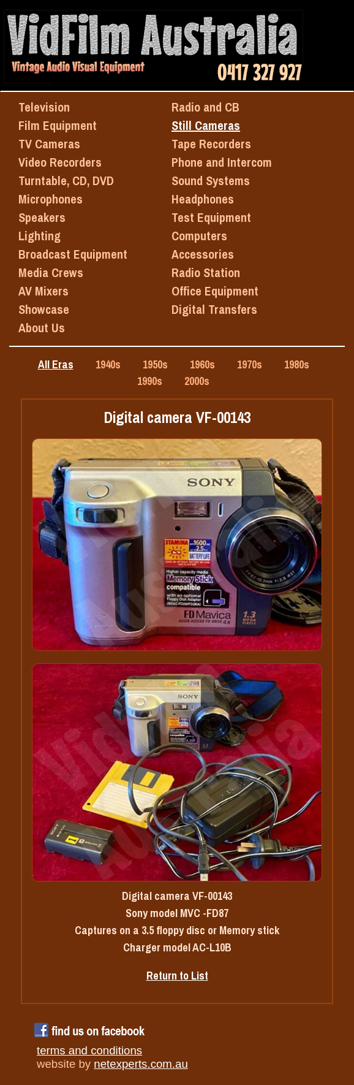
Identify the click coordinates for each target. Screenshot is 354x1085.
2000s (196, 381)
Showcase (43, 309)
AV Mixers (43, 291)
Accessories (202, 254)
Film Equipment (57, 125)
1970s (249, 364)
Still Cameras (205, 125)
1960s (202, 364)
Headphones (202, 199)
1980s (296, 364)
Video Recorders (60, 162)
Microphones (50, 199)
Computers (199, 235)
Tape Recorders (211, 143)
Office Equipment (214, 291)
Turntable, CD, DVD (66, 180)
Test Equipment (211, 217)
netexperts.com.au (140, 1063)
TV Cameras (49, 143)
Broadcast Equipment (72, 254)
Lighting (39, 235)
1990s (149, 381)
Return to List (177, 975)
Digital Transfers (214, 309)
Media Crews (50, 272)
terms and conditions (89, 1050)
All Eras (55, 364)
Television (44, 107)
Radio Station (205, 272)
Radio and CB (205, 107)
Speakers (42, 217)
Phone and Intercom (221, 162)
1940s (108, 364)
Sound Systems (210, 180)
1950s (155, 364)
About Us (41, 327)
